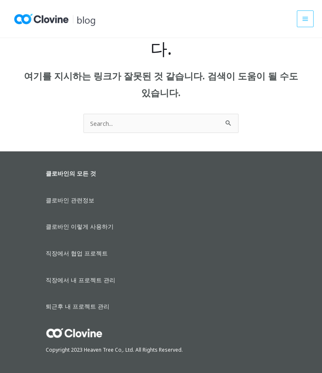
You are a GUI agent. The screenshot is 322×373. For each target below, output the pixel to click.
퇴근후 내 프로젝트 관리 (77, 306)
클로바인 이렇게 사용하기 (80, 226)
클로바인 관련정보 (70, 200)
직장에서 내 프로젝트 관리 (80, 280)
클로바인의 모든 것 (71, 173)
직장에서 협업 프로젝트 (77, 253)
